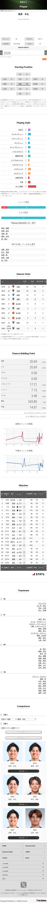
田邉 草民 (42, 661)
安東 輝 (4, 234)
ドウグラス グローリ (38, 633)
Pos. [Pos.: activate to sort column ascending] (35, 494)
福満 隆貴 (42, 658)
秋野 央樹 (5, 258)
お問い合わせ (38, 890)
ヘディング (17, 138)
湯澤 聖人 (42, 619)
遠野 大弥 (42, 693)
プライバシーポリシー (22, 890)
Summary (4, 875)
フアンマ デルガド (39, 677)
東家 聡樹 (42, 690)
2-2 (20, 552)
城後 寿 (43, 679)
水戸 (13, 528)
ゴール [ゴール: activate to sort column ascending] (41, 494)
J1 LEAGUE (5, 863)
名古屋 (18, 304)
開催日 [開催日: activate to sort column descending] (6, 494)
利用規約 (8, 890)
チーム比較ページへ (23, 732)
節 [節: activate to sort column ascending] (2, 494)
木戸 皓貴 (42, 683)
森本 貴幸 (42, 686)
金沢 (13, 552)
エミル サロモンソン (38, 622)
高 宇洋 (4, 260)
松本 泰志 (42, 668)
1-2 (20, 507)
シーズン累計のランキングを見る (35, 416)
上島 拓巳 (42, 640)
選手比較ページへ (23, 738)
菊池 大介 (42, 665)
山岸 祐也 (42, 681)
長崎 (13, 507)
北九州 (12, 500)
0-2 (20, 510)
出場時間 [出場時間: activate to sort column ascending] (29, 494)
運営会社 (31, 890)
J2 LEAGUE (5, 867)
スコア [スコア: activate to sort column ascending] (19, 494)
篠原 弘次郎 (41, 635)
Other (3, 878)
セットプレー (16, 147)
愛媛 (13, 524)
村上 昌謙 (42, 610)
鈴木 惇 (43, 654)
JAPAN (27, 852)
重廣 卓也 (42, 651)
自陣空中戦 (19, 178)
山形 (13, 538)
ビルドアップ (18, 173)
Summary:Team (30, 846)
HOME (1, 10)
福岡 (18, 295)
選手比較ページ (23, 771)
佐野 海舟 (5, 250)
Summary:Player (7, 852)
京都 (18, 287)
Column (4, 858)
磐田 (13, 514)
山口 (13, 535)
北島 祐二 (42, 663)
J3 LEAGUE (5, 871)
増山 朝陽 (42, 656)
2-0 (20, 556)
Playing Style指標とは (35, 193)
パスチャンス (18, 169)
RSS (44, 59)
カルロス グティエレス (37, 624)
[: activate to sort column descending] (2, 282)
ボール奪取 (19, 186)
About (27, 858)
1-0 (20, 500)
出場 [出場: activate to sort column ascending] (24, 282)
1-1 (20, 503)
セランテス (42, 603)
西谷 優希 (5, 228)
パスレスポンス (17, 151)
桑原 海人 (42, 631)
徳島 (18, 323)
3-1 (20, 531)
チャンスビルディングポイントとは (34, 413)
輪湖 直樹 (42, 629)
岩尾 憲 (4, 255)
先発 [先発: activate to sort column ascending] (32, 282)
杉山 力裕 (42, 608)
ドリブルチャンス (17, 160)
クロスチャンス (17, 165)
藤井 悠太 (42, 638)
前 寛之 (4, 239)
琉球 (13, 503)
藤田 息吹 (5, 236)
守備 (21, 182)
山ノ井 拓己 (41, 606)
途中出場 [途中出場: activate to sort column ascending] (40, 282)
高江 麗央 (5, 252)
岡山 (13, 521)
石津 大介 (42, 688)
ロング (19, 143)
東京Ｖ (12, 542)
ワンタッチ (17, 134)
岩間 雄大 (5, 231)
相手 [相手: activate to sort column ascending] (12, 494)
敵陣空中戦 (19, 156)
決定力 (20, 130)
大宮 (13, 545)
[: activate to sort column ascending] (7, 282)
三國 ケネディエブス (38, 626)
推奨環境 (13, 890)
